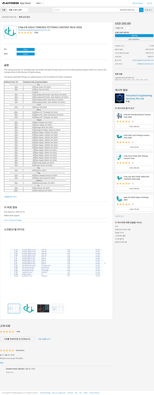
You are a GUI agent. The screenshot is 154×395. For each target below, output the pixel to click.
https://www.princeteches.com (143, 60)
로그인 (149, 3)
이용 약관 (70, 393)
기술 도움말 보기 (44, 339)
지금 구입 (134, 36)
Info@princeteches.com (145, 64)
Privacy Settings (94, 393)
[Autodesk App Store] (16, 3)
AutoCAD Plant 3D (9, 17)
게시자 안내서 (137, 3)
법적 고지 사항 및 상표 (59, 393)
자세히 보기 (119, 216)
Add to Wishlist (134, 39)
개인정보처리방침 (45, 393)
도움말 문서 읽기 (10, 196)
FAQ (80, 393)
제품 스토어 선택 (15, 10)
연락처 (86, 393)
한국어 (39, 3)
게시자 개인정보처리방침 (13, 220)
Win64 (25, 49)
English (25, 54)
